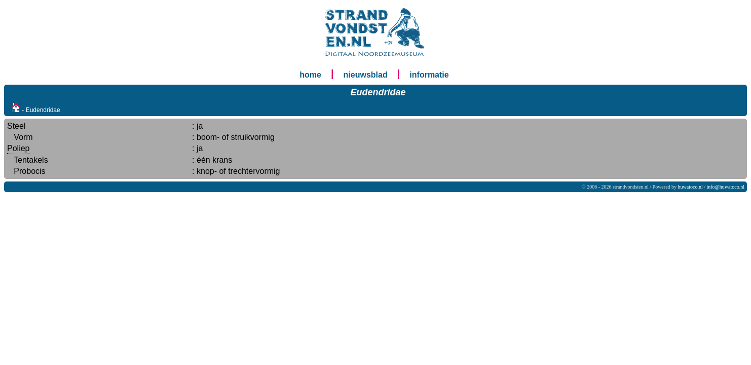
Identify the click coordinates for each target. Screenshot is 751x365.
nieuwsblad (366, 74)
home (310, 74)
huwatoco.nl (690, 187)
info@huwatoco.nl (725, 187)
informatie (428, 74)
